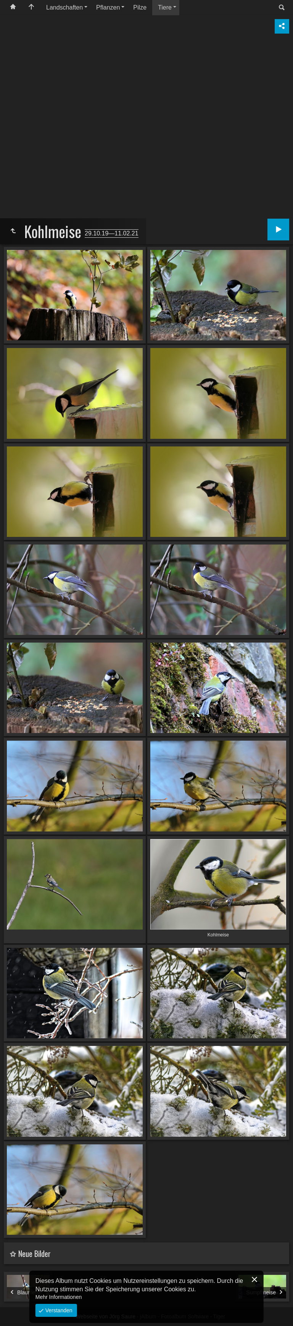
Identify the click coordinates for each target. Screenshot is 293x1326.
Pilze (139, 7)
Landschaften (64, 7)
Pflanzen (108, 7)
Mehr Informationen (58, 1297)
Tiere (165, 7)
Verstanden (58, 1310)
